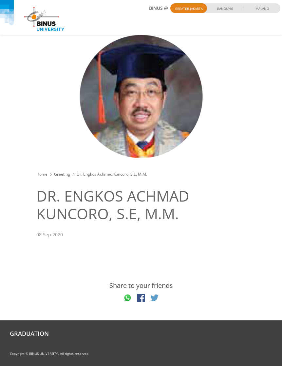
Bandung (225, 8)
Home (41, 174)
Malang (262, 8)
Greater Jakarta (189, 8)
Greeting (62, 174)
